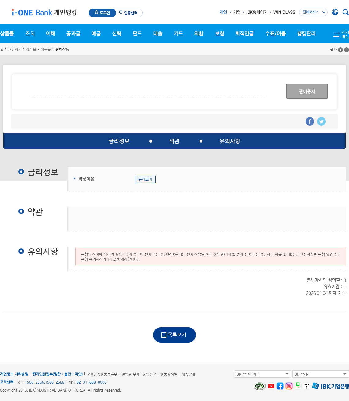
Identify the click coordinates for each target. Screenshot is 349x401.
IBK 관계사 (302, 374)
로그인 (105, 12)
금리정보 (119, 141)
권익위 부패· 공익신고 (139, 374)
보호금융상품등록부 (102, 374)
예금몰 (46, 49)
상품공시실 (168, 374)
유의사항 (230, 141)
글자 (333, 49)
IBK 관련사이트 (247, 374)
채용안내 (188, 374)
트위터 (321, 121)
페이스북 (310, 121)
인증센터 (130, 12)
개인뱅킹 (14, 49)
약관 (174, 141)
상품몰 (31, 49)
